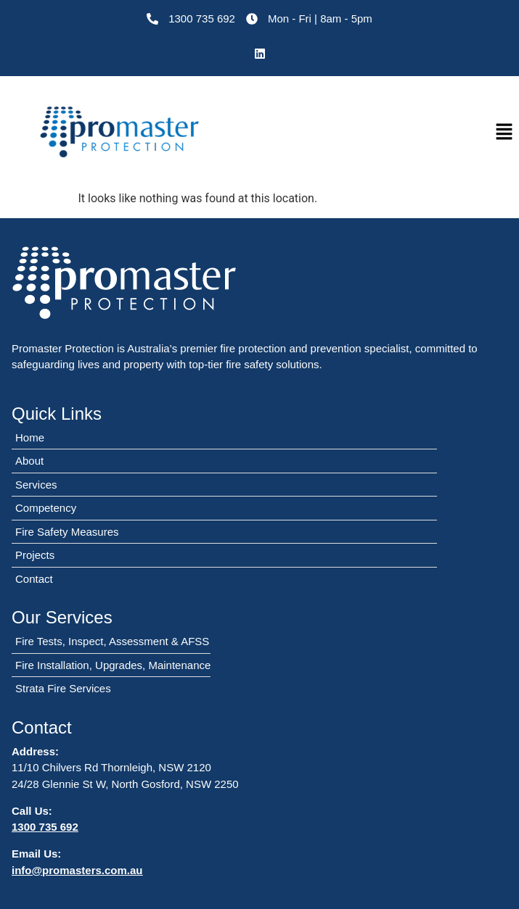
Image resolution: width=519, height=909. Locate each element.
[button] (504, 133)
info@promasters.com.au (77, 870)
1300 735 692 (45, 827)
